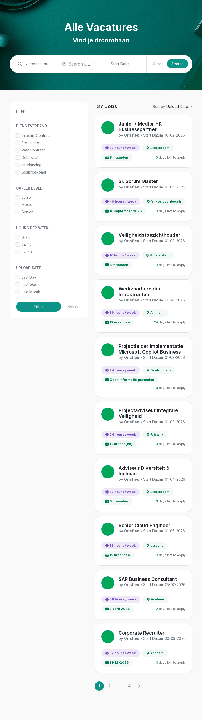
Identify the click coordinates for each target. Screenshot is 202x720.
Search (177, 64)
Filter (39, 306)
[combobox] (80, 64)
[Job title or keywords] (36, 64)
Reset (72, 306)
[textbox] (82, 64)
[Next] (139, 686)
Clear (158, 64)
